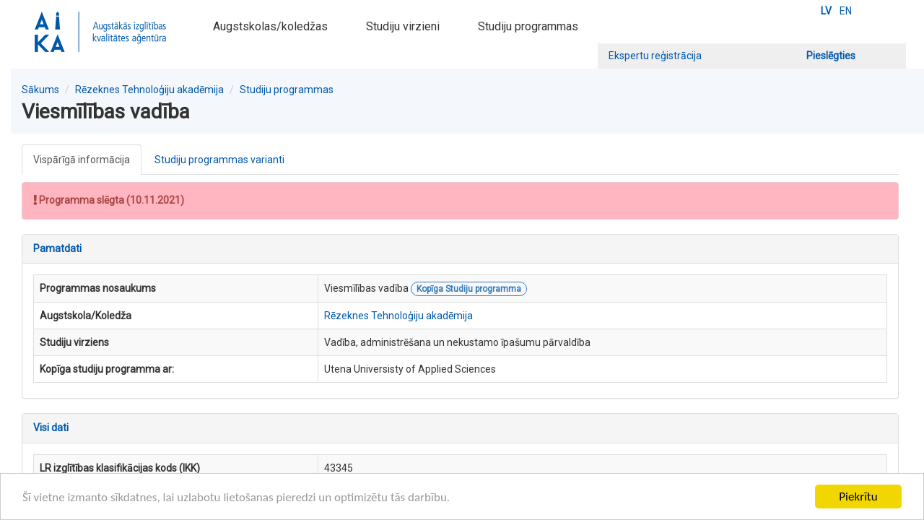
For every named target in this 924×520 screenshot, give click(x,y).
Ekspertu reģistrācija (655, 55)
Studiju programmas (528, 26)
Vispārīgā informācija (81, 159)
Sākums (40, 89)
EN (846, 11)
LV (826, 11)
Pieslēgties (830, 55)
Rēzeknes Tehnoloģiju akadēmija (149, 89)
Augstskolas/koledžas (270, 26)
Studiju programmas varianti (219, 159)
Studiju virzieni (403, 26)
